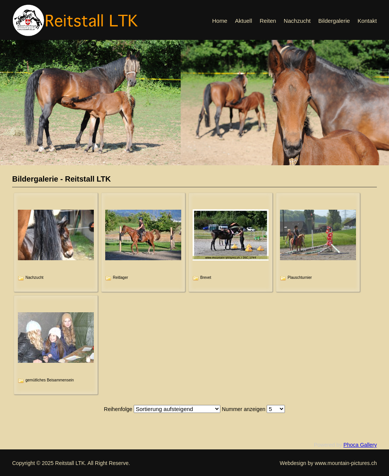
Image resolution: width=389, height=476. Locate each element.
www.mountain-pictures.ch (346, 463)
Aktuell (243, 20)
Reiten (268, 20)
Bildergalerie (334, 20)
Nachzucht (297, 20)
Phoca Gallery (360, 445)
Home (219, 20)
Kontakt (367, 20)
